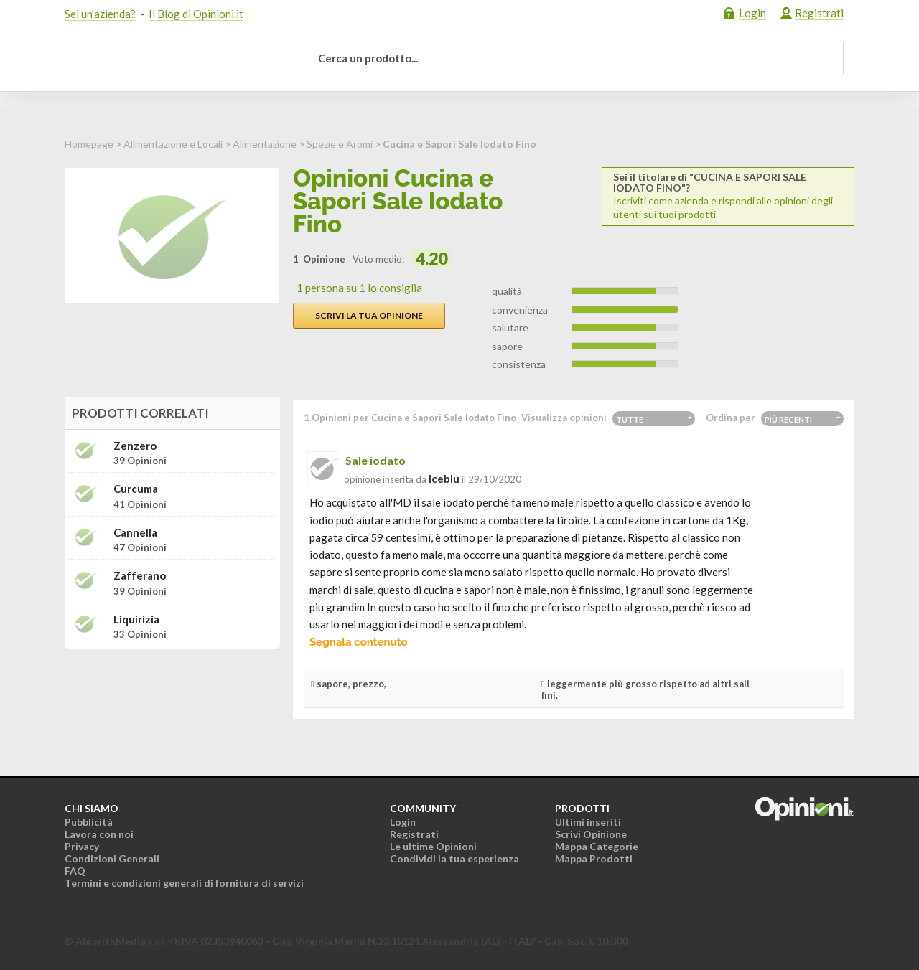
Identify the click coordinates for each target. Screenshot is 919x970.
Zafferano (139, 576)
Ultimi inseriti (588, 822)
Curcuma (135, 489)
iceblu (444, 478)
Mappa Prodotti (594, 858)
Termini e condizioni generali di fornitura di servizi (184, 883)
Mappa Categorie (596, 846)
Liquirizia (136, 619)
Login (752, 12)
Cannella (135, 533)
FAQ (75, 871)
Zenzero (135, 446)
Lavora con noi (99, 834)
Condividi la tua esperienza (454, 858)
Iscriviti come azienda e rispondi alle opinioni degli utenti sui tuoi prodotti (728, 195)
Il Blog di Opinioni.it (196, 13)
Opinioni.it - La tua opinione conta (176, 59)
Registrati (819, 12)
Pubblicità (89, 822)
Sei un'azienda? (100, 13)
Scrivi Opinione (591, 834)
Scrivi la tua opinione (369, 315)
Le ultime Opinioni (433, 846)
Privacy (82, 846)
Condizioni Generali (112, 858)
